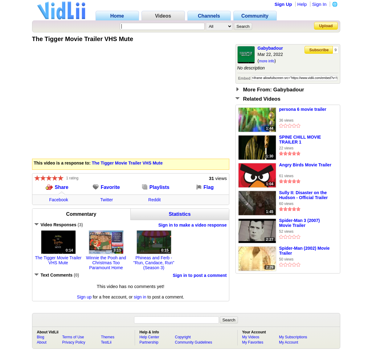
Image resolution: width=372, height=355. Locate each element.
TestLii (106, 342)
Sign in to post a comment (200, 275)
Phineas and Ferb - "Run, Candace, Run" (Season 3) (153, 262)
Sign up (84, 296)
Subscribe (319, 50)
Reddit (154, 199)
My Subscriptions (293, 337)
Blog (40, 337)
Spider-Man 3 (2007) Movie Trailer (299, 223)
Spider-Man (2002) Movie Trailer (304, 251)
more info (266, 61)
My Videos (251, 337)
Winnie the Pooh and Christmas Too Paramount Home (106, 262)
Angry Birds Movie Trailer (305, 164)
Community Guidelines (193, 342)
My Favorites (253, 342)
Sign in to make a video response (192, 225)
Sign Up (283, 4)
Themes (107, 337)
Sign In (319, 4)
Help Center (149, 337)
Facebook (58, 199)
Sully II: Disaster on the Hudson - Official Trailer (303, 195)
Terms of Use (73, 337)
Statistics (179, 214)
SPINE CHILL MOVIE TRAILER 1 (300, 139)
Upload (326, 25)
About (42, 342)
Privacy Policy (73, 342)
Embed (244, 78)
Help (302, 4)
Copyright (183, 337)
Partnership (149, 342)
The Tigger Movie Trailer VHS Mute (127, 163)
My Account (288, 342)
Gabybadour (270, 48)
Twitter (106, 199)
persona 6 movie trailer (302, 109)
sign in (140, 296)
